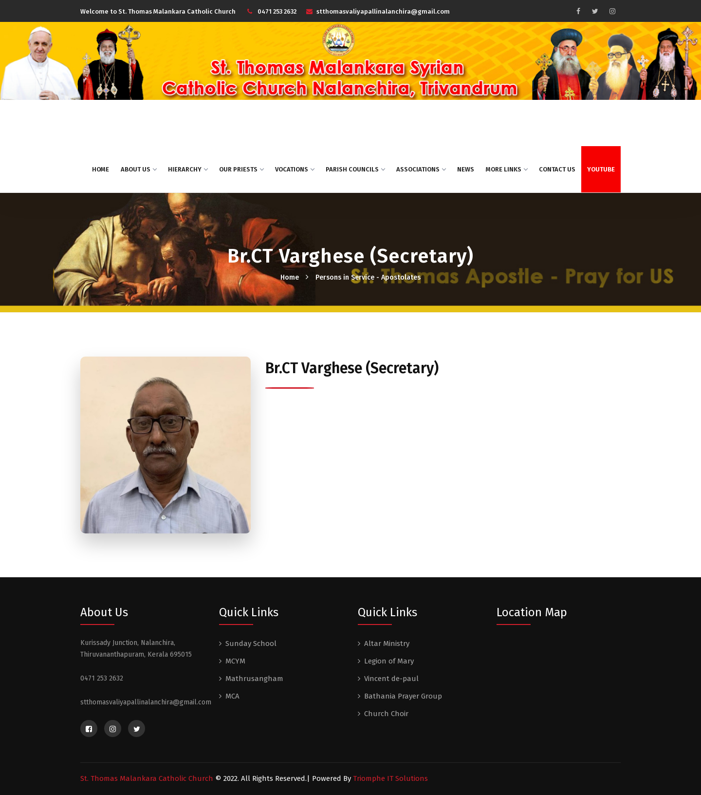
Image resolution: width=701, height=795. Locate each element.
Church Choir (386, 713)
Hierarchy (187, 169)
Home (100, 169)
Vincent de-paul (391, 678)
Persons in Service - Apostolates (368, 277)
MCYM (235, 661)
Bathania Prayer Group (403, 696)
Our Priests (241, 169)
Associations (420, 169)
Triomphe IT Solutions (390, 778)
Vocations (294, 169)
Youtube (601, 169)
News (465, 169)
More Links (506, 169)
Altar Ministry (386, 643)
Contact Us (557, 169)
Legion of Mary (389, 661)
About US (138, 169)
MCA (232, 696)
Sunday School (251, 643)
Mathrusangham (254, 678)
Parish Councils (355, 169)
